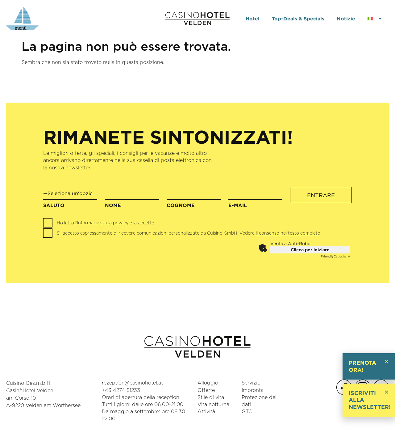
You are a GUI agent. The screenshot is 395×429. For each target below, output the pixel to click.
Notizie (346, 18)
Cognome (194, 199)
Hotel (253, 18)
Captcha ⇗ (335, 256)
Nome (132, 199)
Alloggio (208, 383)
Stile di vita (211, 397)
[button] (386, 361)
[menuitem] (375, 18)
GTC (247, 411)
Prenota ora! (362, 366)
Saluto (70, 197)
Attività (206, 411)
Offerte (206, 390)
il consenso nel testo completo (288, 233)
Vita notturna (213, 404)
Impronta (253, 390)
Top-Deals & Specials (298, 18)
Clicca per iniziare (310, 249)
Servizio (251, 383)
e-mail (255, 199)
